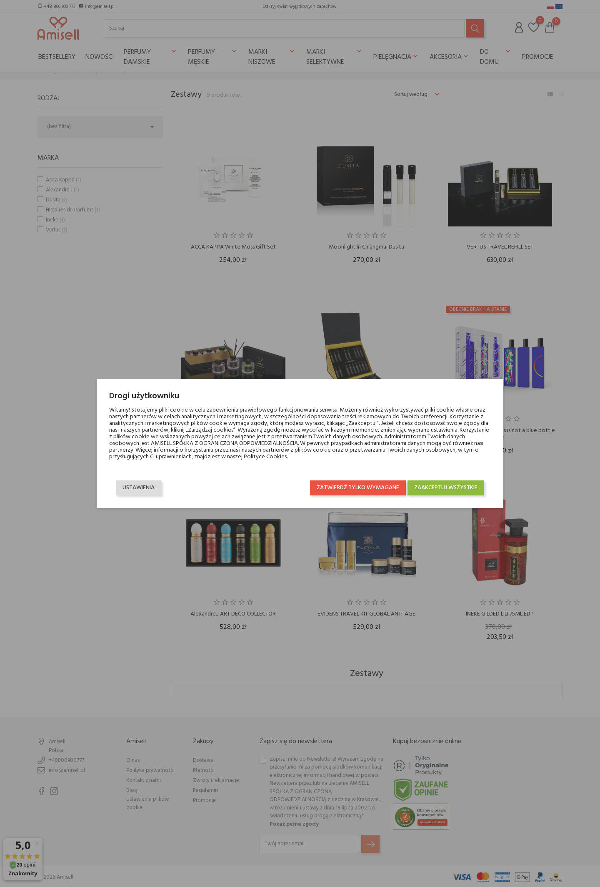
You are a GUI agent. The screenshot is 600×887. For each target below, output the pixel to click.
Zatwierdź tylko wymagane (358, 487)
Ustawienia (138, 487)
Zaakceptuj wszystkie (446, 487)
